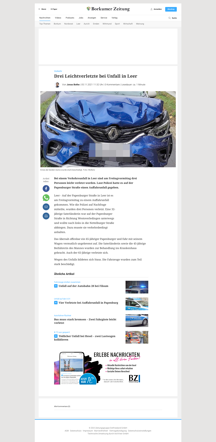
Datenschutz (75, 430)
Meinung (140, 23)
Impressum (88, 430)
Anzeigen (92, 17)
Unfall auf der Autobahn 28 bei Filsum (83, 286)
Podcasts (70, 17)
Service (104, 17)
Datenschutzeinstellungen (139, 430)
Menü (42, 9)
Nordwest (68, 23)
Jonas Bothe (73, 84)
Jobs (81, 17)
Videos (58, 17)
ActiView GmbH (121, 433)
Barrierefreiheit (101, 430)
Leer (78, 23)
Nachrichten (44, 17)
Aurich (87, 23)
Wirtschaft (128, 23)
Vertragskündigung (118, 430)
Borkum (57, 23)
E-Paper (54, 9)
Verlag (114, 17)
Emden (96, 23)
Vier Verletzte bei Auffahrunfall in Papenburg (88, 302)
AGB (67, 430)
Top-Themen (44, 23)
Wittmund (107, 23)
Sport (117, 23)
